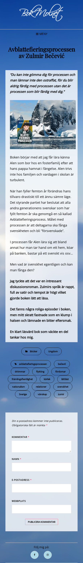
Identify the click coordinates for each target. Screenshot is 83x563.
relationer (41, 386)
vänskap (42, 394)
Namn (16, 459)
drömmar (20, 371)
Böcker (33, 351)
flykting (40, 371)
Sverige (23, 394)
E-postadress (22, 480)
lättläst (65, 379)
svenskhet (62, 386)
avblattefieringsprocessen (33, 364)
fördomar (60, 371)
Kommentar (20, 437)
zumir (61, 394)
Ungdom (53, 351)
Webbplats (19, 501)
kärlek (47, 379)
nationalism (18, 386)
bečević (62, 364)
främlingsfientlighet (22, 379)
